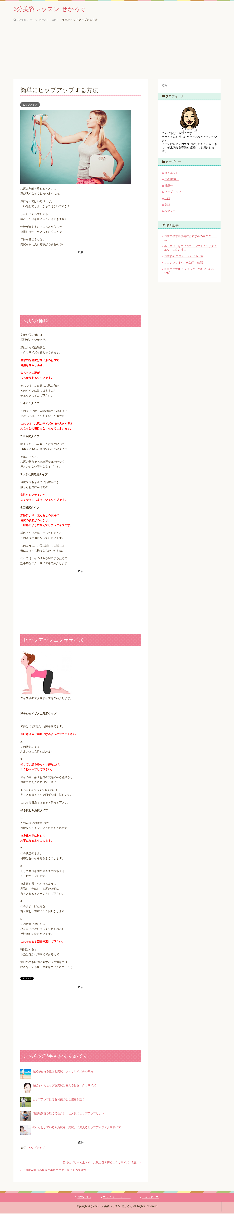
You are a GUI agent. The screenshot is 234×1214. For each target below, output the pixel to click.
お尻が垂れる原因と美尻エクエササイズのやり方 (62, 1071)
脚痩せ (168, 186)
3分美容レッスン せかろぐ (50, 9)
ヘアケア (170, 211)
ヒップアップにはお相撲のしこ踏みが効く (58, 1099)
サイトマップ (150, 1197)
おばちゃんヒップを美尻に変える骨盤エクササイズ (64, 1085)
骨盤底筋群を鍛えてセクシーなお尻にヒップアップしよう (68, 1113)
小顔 (167, 198)
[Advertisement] (117, 53)
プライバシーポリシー (117, 1197)
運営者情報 (84, 1197)
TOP (36, 20)
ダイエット (171, 173)
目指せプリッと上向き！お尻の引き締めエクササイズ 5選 (99, 1163)
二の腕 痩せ (171, 179)
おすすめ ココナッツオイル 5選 (183, 256)
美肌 (167, 205)
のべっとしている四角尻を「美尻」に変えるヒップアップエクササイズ (76, 1127)
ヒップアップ (30, 105)
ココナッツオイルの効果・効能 (183, 263)
